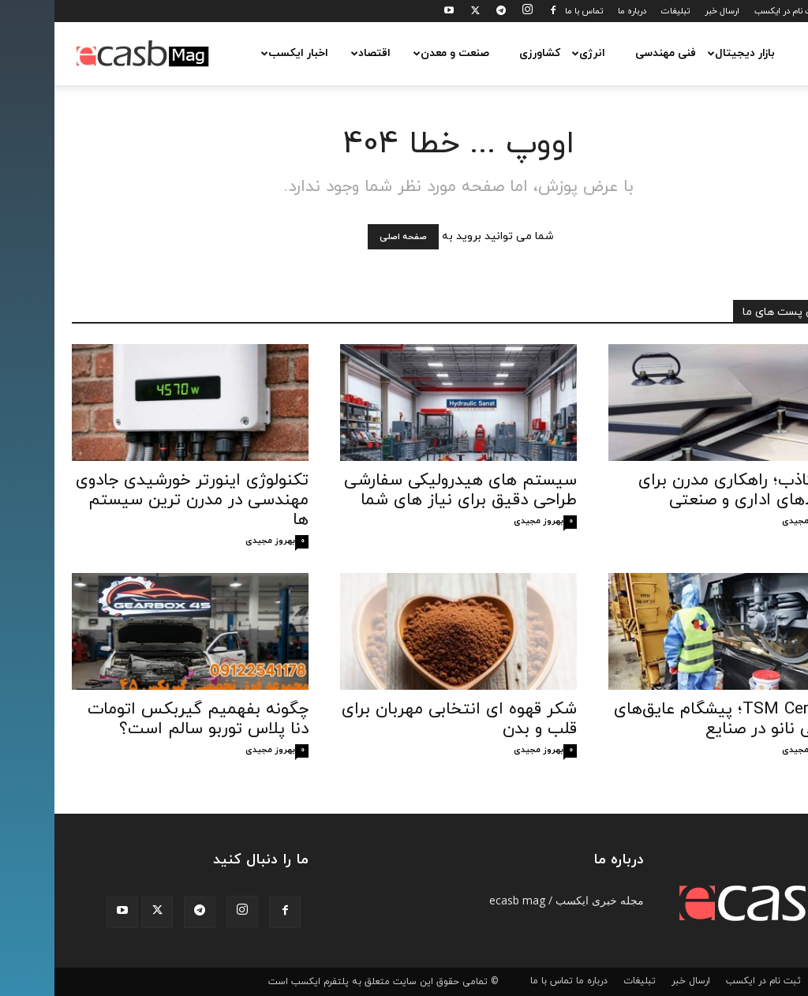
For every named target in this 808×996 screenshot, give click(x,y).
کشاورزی (485, 53)
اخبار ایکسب (239, 53)
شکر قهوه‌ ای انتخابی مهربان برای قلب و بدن (404, 719)
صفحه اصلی (348, 236)
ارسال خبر (667, 11)
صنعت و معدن (396, 53)
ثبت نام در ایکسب (732, 11)
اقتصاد (315, 53)
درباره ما (577, 11)
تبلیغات (621, 11)
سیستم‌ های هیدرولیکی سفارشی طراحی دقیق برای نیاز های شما (406, 490)
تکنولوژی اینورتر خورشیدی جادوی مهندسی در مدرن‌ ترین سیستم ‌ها (137, 500)
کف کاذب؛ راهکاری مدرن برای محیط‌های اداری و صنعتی (687, 490)
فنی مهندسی (611, 53)
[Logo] (88, 53)
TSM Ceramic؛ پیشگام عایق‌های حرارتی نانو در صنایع (675, 719)
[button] (772, 54)
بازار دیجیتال (685, 53)
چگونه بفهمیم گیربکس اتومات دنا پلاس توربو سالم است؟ (143, 719)
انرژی (533, 53)
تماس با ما (529, 11)
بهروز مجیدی (216, 540)
